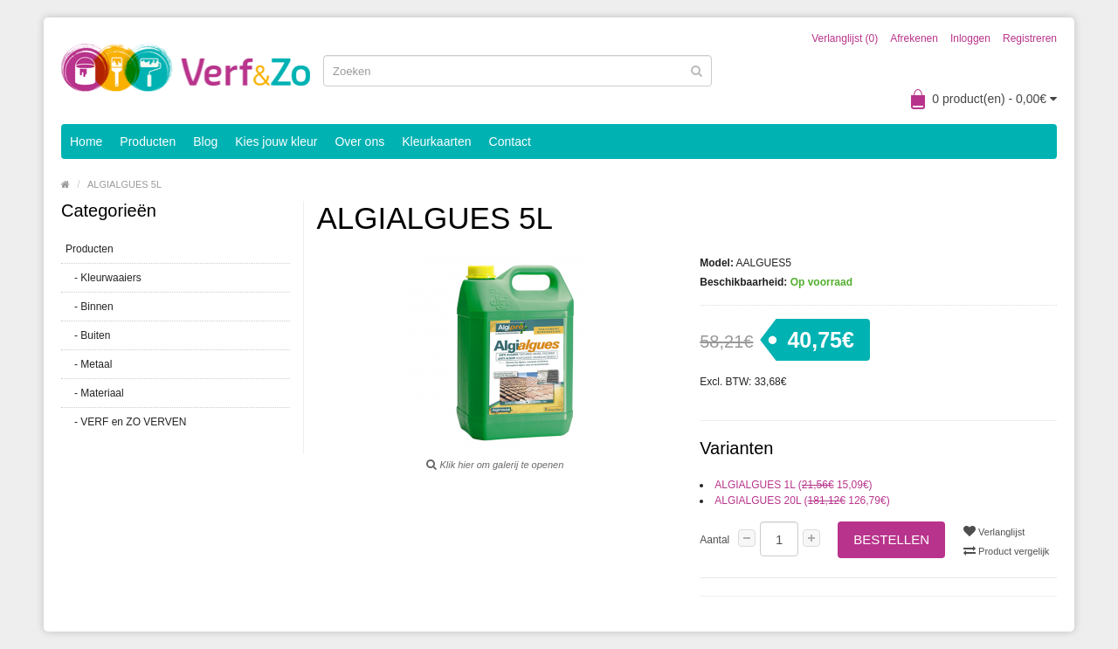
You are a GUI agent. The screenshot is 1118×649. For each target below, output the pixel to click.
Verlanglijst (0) (844, 38)
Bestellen (891, 539)
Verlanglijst (994, 531)
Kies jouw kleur (276, 141)
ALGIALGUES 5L (124, 184)
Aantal (714, 540)
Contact (510, 141)
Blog (205, 141)
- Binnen (90, 306)
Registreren (1030, 38)
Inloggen (970, 38)
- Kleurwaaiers (103, 278)
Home (86, 141)
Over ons (359, 141)
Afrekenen (914, 38)
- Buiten (88, 335)
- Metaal (89, 364)
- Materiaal (95, 393)
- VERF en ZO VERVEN (126, 422)
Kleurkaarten (436, 141)
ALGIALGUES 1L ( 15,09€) (793, 485)
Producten (148, 141)
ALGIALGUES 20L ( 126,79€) (801, 500)
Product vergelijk (1006, 550)
